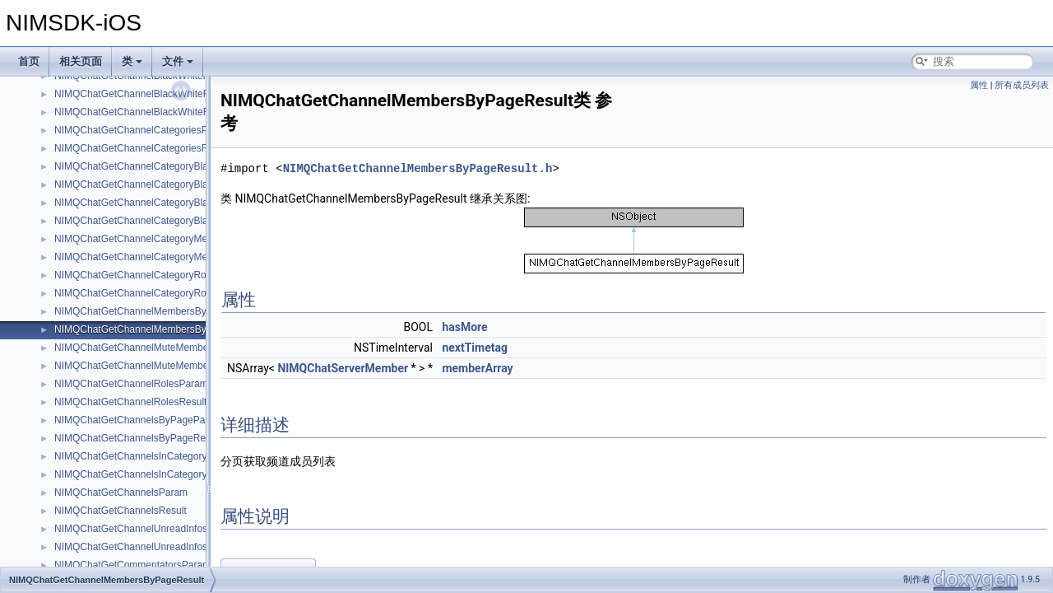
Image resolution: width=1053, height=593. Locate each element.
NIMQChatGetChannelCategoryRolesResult (150, 293)
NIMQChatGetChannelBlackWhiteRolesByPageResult (172, 112)
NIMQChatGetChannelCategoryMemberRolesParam (169, 239)
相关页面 (80, 61)
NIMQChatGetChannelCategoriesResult (142, 148)
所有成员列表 (1022, 85)
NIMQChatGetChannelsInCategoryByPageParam (162, 456)
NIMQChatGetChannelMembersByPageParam (156, 311)
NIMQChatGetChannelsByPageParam (138, 420)
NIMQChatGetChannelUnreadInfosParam (145, 529)
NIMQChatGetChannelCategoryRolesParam (151, 275)
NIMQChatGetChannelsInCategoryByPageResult (161, 474)
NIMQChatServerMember (342, 368)
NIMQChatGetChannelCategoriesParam (142, 130)
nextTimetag (475, 347)
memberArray (477, 368)
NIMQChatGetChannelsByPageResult (137, 438)
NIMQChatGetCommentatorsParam (132, 565)
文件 (177, 61)
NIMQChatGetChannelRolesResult (130, 402)
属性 (979, 85)
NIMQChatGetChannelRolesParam (131, 384)
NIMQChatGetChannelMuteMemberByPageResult (164, 365)
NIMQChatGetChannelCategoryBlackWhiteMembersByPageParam (201, 166)
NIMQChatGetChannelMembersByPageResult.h (418, 168)
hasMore (464, 327)
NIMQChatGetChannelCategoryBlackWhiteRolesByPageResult (192, 220)
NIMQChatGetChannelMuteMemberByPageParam (165, 347)
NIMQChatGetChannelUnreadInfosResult (144, 547)
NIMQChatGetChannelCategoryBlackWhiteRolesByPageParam (193, 202)
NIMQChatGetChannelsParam (121, 492)
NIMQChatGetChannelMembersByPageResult (155, 329)
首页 (28, 61)
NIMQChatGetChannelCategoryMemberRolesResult (168, 257)
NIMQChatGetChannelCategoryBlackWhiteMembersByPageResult (200, 184)
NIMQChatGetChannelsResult (120, 510)
